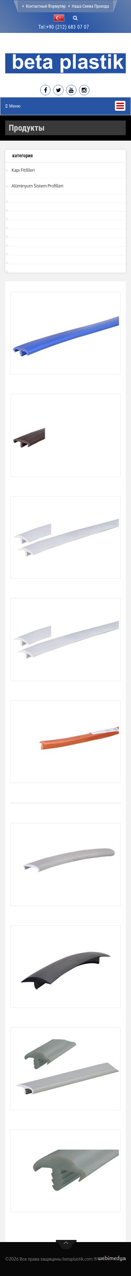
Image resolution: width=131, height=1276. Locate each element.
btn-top (66, 1245)
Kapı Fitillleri (23, 170)
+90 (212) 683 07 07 (67, 27)
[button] (61, 17)
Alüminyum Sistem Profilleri (37, 185)
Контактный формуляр (46, 6)
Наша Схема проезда (90, 6)
